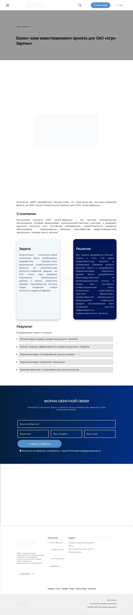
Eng (121, 5)
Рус (116, 5)
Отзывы (65, 589)
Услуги (72, 589)
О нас (57, 589)
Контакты (92, 589)
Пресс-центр (81, 589)
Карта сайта (112, 600)
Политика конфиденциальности (103, 603)
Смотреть (25, 574)
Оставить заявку (100, 5)
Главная (51, 589)
